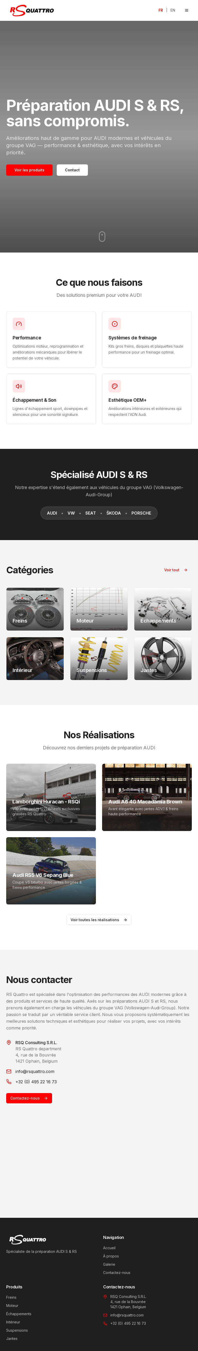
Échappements (18, 1314)
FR (161, 10)
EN (172, 10)
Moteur (12, 1305)
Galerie (109, 1264)
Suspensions (17, 1330)
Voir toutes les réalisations (99, 920)
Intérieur (13, 1322)
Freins (11, 1297)
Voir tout (176, 570)
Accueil (109, 1248)
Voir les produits (29, 170)
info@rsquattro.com (34, 1071)
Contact (72, 170)
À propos (111, 1256)
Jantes (12, 1338)
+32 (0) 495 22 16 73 (36, 1081)
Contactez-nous (29, 1098)
